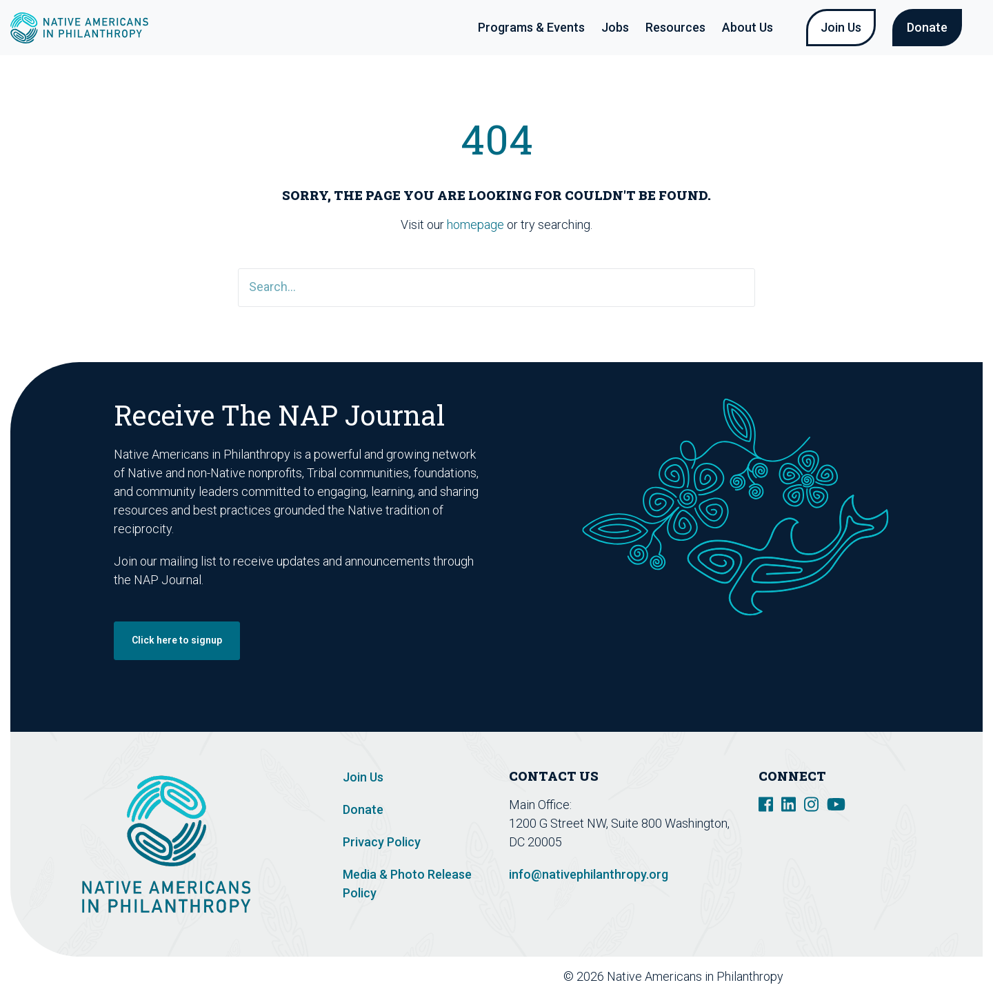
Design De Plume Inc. (912, 976)
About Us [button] (747, 27)
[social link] (766, 803)
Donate (927, 27)
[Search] (496, 287)
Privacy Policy (382, 842)
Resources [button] (675, 27)
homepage (475, 224)
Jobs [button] (615, 27)
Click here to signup (177, 640)
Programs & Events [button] (531, 27)
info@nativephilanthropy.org (588, 874)
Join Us (841, 27)
